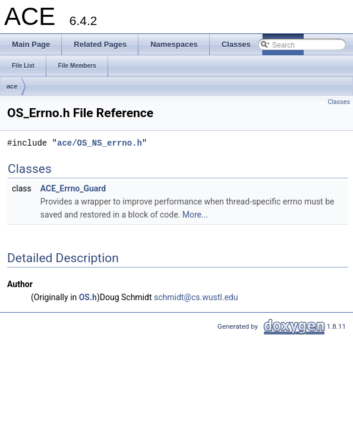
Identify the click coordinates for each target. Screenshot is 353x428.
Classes (339, 102)
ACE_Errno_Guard (73, 188)
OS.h (88, 297)
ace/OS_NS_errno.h (99, 143)
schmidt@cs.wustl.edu (196, 297)
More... (195, 214)
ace (12, 86)
